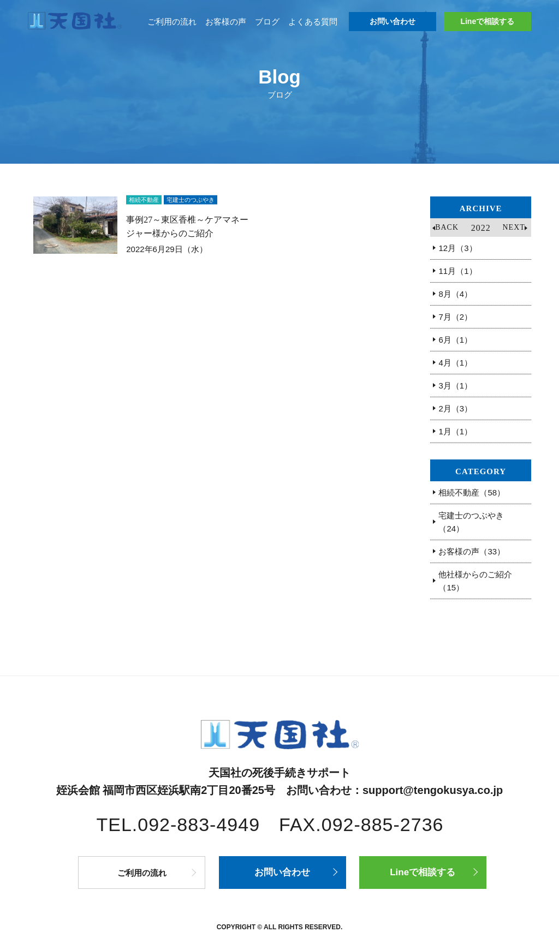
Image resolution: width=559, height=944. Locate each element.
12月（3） (457, 248)
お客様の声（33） (471, 551)
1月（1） (455, 431)
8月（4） (455, 293)
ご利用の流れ (172, 21)
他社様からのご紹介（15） (475, 581)
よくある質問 (312, 21)
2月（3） (455, 408)
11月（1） (457, 271)
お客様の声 (225, 21)
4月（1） (455, 362)
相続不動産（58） (471, 492)
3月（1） (455, 385)
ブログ (267, 21)
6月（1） (455, 339)
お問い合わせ (392, 21)
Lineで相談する (487, 21)
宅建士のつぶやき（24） (471, 522)
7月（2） (455, 316)
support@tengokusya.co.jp (432, 790)
